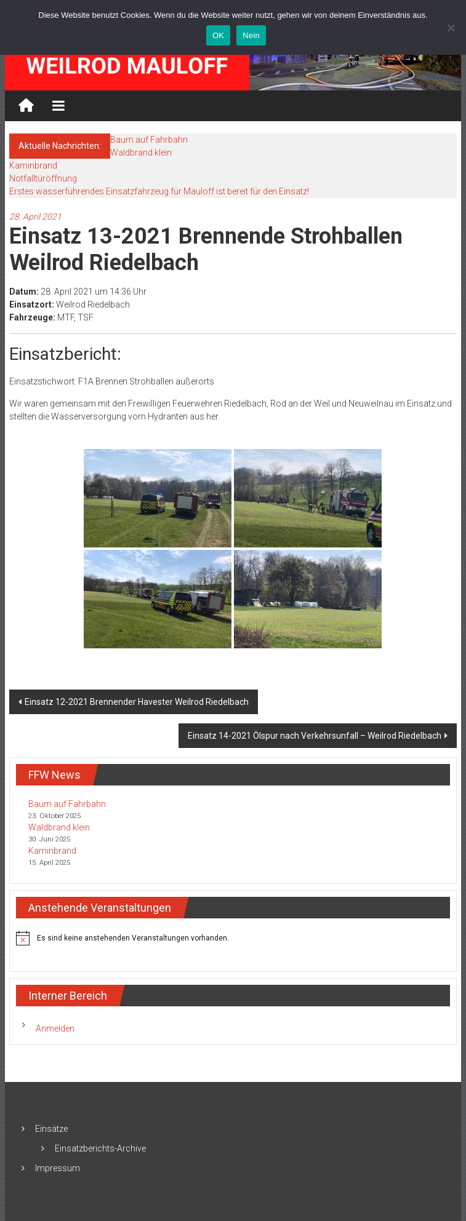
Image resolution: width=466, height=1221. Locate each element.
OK (218, 35)
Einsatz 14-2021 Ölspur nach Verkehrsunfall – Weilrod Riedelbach (314, 736)
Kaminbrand (33, 165)
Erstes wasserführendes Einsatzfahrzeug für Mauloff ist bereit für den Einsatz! (159, 191)
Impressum (57, 1168)
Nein (251, 35)
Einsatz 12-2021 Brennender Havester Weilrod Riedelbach (137, 702)
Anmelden (55, 1028)
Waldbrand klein (141, 152)
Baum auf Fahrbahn (149, 140)
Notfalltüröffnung (43, 178)
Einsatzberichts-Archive (100, 1148)
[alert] (233, 938)
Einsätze (51, 1129)
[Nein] (450, 28)
